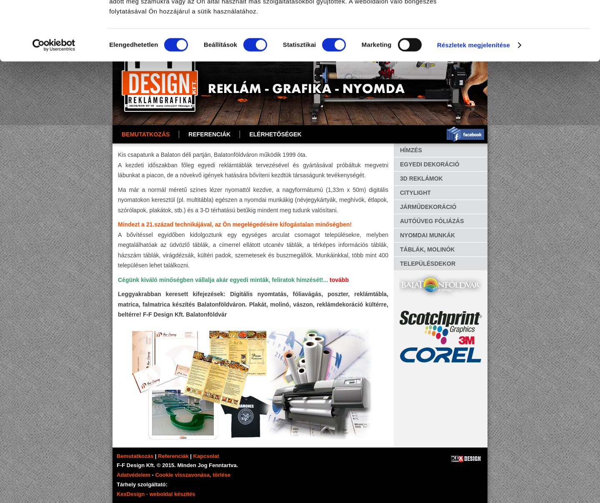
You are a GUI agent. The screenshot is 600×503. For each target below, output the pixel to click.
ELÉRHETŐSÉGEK (275, 134)
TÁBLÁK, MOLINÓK (427, 249)
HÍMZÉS (411, 150)
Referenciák (173, 456)
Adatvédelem (133, 475)
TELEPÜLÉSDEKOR (427, 263)
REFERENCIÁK (209, 134)
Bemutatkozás (146, 134)
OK (530, 20)
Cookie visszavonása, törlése (192, 475)
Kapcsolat (206, 456)
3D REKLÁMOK (421, 178)
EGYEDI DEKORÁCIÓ (429, 164)
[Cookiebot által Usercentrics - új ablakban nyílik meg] (54, 104)
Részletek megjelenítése (473, 104)
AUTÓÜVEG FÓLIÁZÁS (432, 221)
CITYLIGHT (415, 192)
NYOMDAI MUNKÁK (427, 235)
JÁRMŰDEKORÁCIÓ (428, 207)
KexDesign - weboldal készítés (156, 494)
